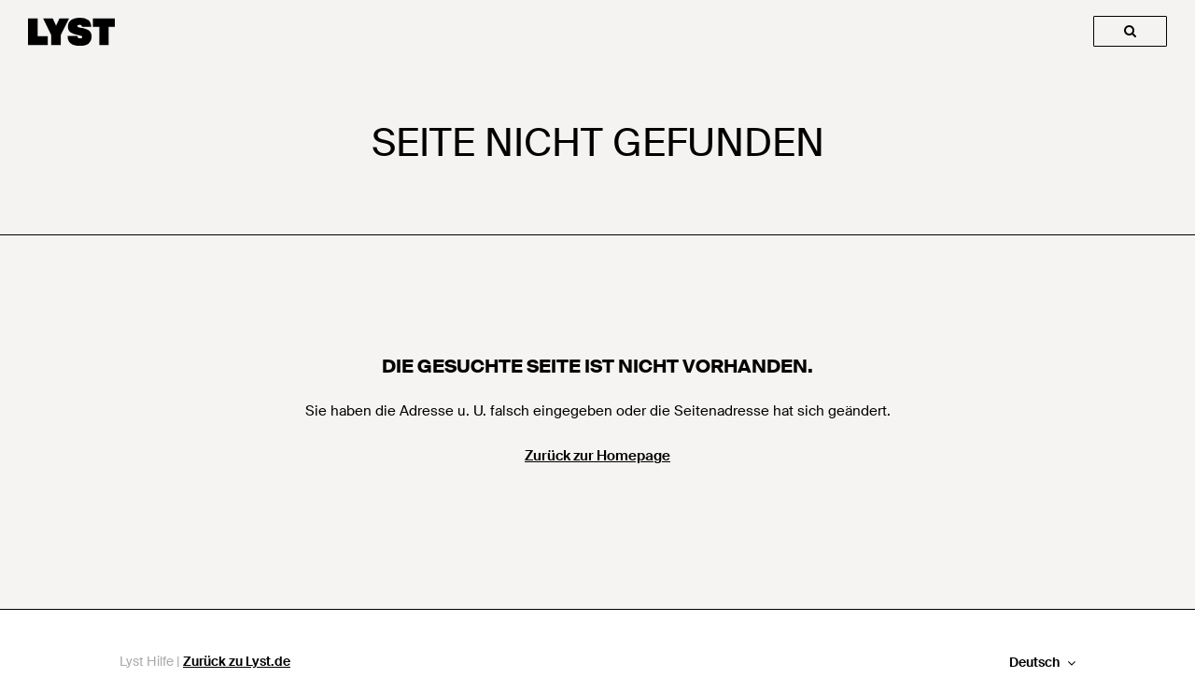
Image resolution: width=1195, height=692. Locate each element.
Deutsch (1035, 663)
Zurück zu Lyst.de (236, 661)
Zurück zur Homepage (597, 455)
